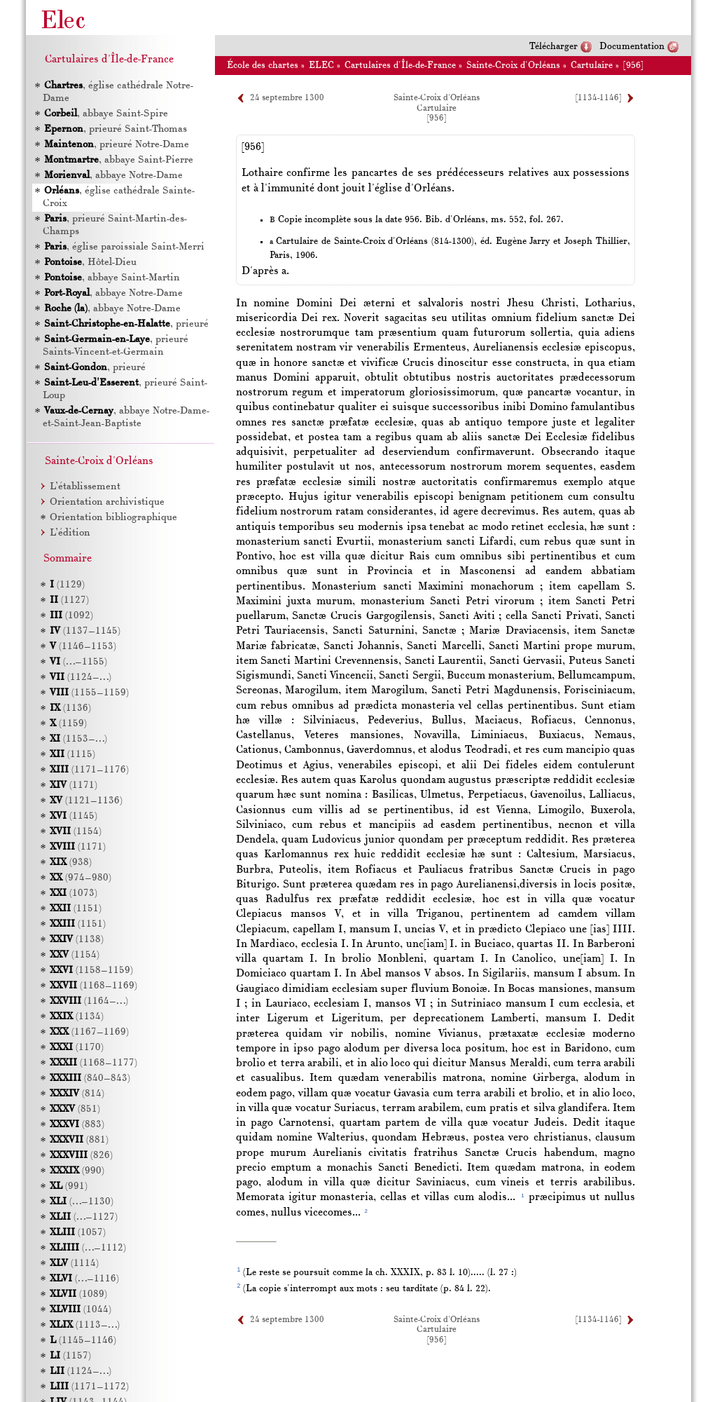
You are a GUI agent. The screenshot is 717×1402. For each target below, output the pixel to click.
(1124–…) (80, 677)
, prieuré (125, 324)
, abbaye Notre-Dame (112, 175)
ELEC (321, 65)
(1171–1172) (89, 1387)
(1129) (67, 585)
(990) (77, 1171)
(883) (77, 1124)
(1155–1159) (89, 693)
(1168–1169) (93, 986)
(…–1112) (88, 1248)
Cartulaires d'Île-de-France (400, 65)
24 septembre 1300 (287, 98)
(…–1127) (84, 1217)
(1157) (70, 1356)
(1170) (77, 1047)
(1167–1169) (89, 1032)
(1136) (70, 708)
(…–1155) (78, 662)
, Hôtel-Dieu (89, 262)
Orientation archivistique (107, 502)
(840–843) (90, 1078)
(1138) (77, 939)
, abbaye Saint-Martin (111, 278)
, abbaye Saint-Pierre (118, 160)
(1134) (77, 1017)
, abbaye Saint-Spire (105, 114)
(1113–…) (85, 1325)
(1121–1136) (86, 801)
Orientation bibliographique (113, 517)
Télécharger (553, 46)
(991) (69, 1186)
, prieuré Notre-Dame (115, 144)
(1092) (71, 616)
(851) (75, 1109)
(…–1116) (84, 1279)
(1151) (76, 909)
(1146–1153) (83, 646)
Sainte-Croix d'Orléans (513, 65)
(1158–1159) (91, 970)
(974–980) (80, 878)
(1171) (73, 785)
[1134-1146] (598, 98)
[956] (633, 65)
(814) (77, 1094)
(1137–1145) (85, 631)
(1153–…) (78, 739)
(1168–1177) (93, 1063)
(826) (81, 1155)
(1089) (78, 1294)
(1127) (69, 600)
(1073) (73, 893)
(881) (79, 1140)
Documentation (631, 46)
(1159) (68, 724)
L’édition (70, 533)
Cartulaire (592, 65)
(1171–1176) (89, 770)
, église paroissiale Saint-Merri (123, 247)
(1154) (76, 831)
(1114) (74, 1263)
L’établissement (85, 487)
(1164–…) (89, 1001)
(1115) (72, 754)
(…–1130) (81, 1202)
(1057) (78, 1232)
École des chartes (262, 65)
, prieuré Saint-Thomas (114, 129)
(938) (71, 862)
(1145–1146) (83, 1340)
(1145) (73, 816)
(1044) (80, 1310)
